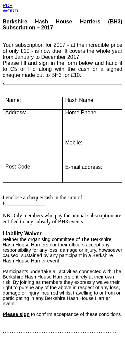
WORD (10, 10)
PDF (7, 5)
